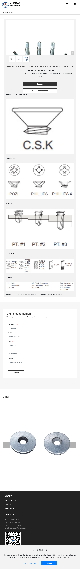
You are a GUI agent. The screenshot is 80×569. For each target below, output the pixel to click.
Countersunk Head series (40, 70)
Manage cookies (31, 563)
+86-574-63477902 (14, 519)
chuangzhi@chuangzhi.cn (18, 528)
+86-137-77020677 (17, 525)
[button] (6, 445)
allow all (49, 563)
